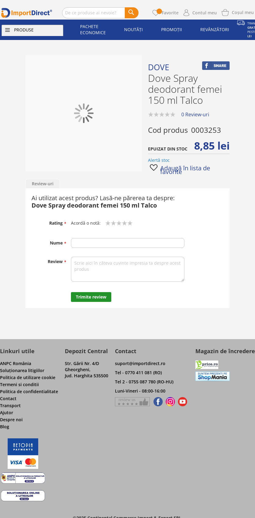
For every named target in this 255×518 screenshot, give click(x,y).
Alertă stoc (159, 160)
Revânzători (214, 29)
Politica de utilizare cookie (27, 377)
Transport (10, 405)
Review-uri (43, 184)
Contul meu (204, 13)
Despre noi (11, 419)
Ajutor (6, 412)
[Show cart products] (242, 12)
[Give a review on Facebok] (132, 401)
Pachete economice (93, 29)
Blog (4, 426)
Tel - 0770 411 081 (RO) (138, 372)
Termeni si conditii (19, 384)
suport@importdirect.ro (140, 363)
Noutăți (133, 29)
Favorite (168, 13)
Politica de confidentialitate (29, 391)
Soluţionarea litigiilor (22, 370)
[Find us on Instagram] (170, 401)
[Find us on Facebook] (157, 401)
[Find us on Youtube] (182, 401)
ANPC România (15, 363)
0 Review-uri (195, 114)
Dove (158, 67)
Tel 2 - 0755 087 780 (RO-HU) (144, 382)
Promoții (171, 29)
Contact (8, 398)
